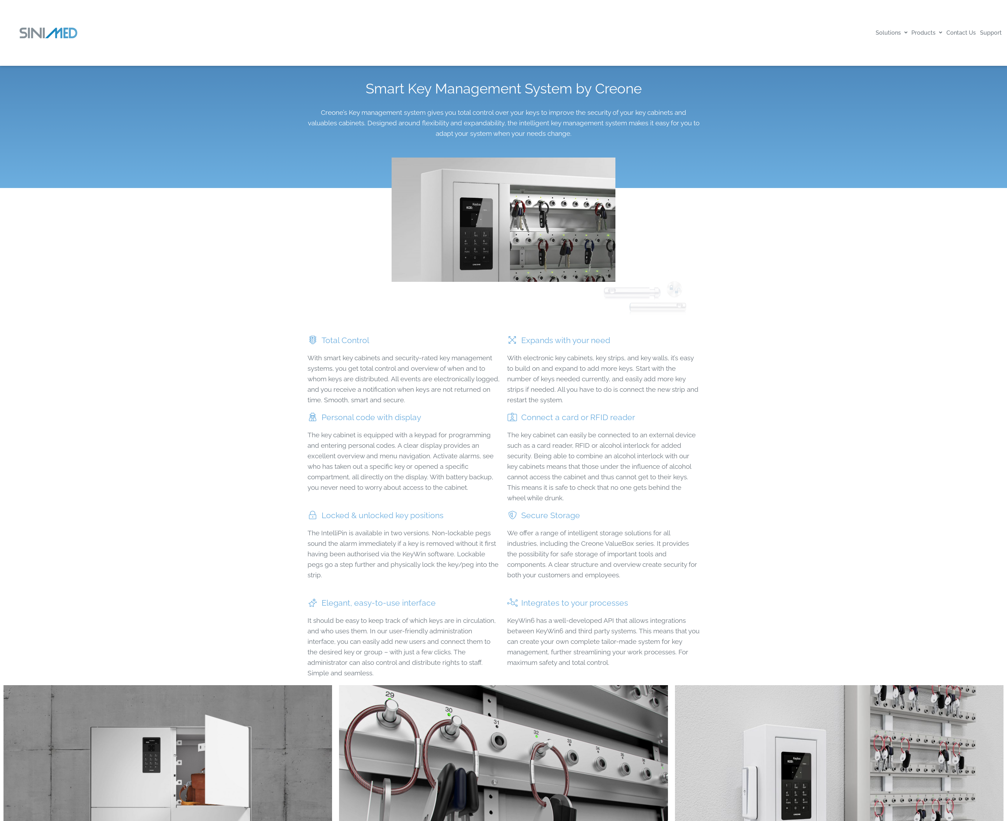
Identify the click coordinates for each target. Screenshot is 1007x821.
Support (987, 32)
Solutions (868, 32)
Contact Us (951, 32)
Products (910, 32)
